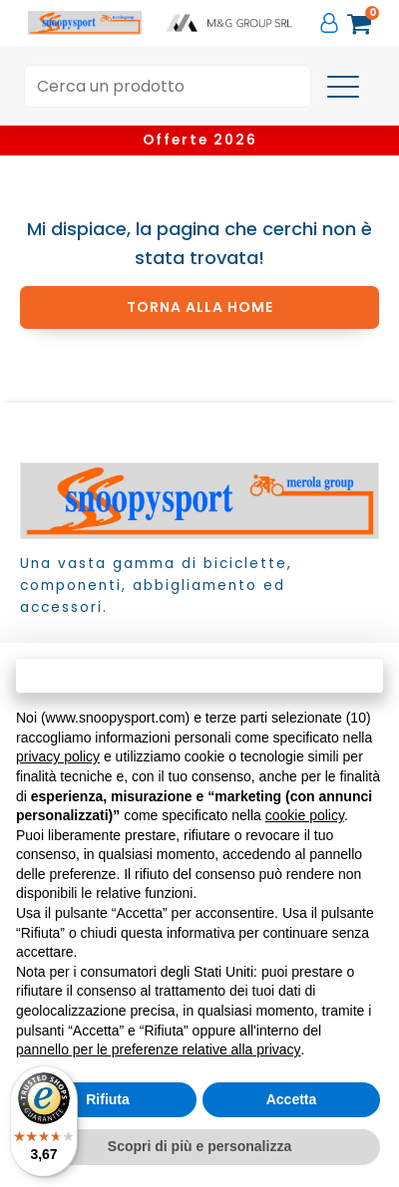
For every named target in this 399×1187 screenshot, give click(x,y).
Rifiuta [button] (108, 1099)
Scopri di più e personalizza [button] (199, 1146)
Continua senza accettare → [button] (199, 675)
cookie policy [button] (304, 815)
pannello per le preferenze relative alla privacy (158, 1049)
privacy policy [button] (58, 756)
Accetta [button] (291, 1099)
